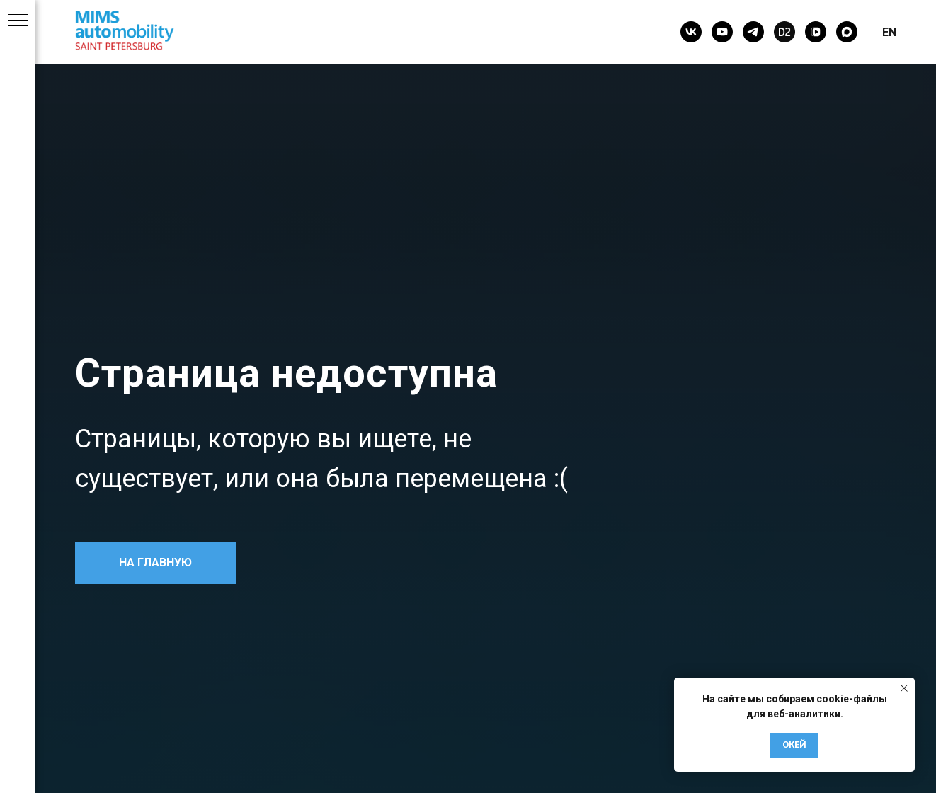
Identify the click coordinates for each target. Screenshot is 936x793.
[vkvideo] (815, 31)
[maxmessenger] (846, 31)
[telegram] (753, 31)
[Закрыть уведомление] (904, 688)
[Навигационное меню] (18, 21)
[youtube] (722, 31)
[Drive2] (784, 31)
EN (889, 32)
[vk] (691, 31)
